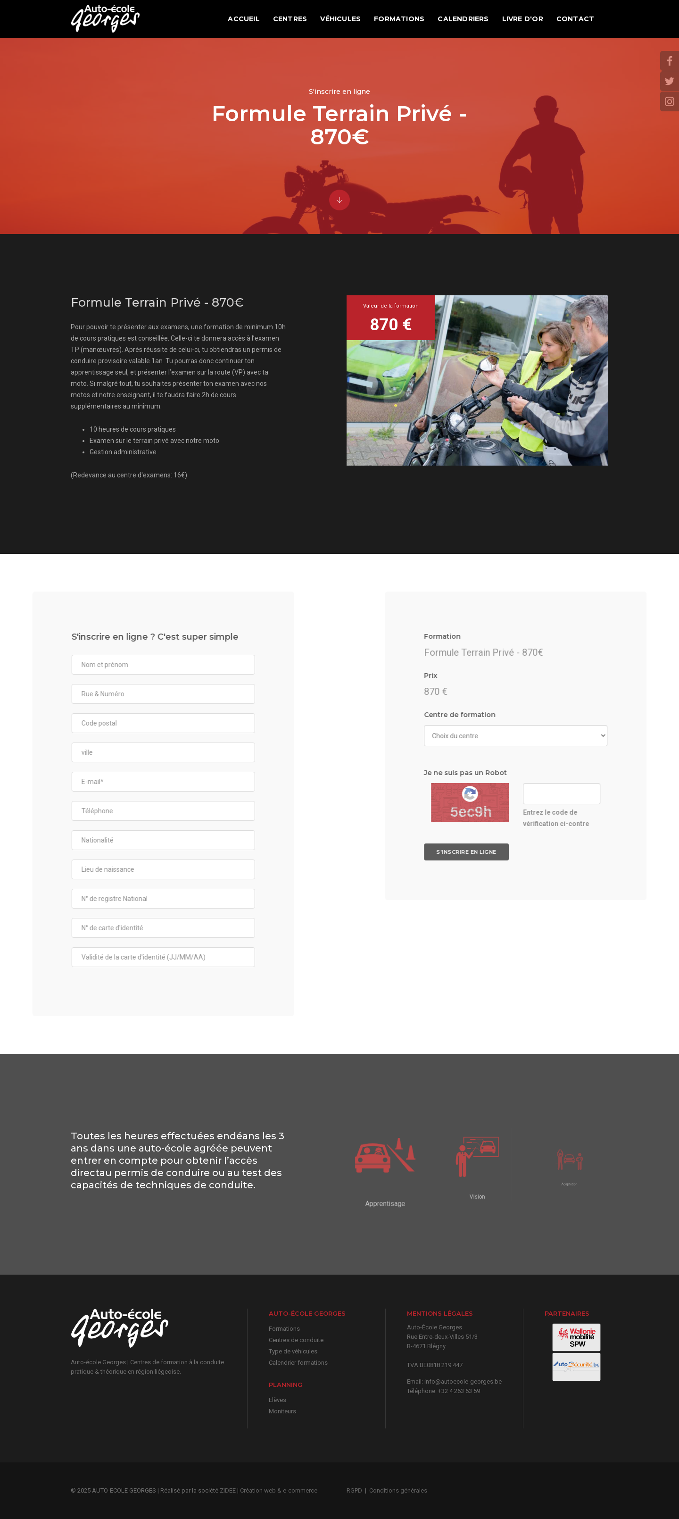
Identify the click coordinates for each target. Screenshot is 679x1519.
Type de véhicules (293, 1351)
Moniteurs (282, 1411)
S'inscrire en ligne (623, 852)
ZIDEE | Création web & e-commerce (268, 1490)
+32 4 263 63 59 (459, 1390)
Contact (575, 19)
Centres (290, 19)
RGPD (354, 1490)
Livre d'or (522, 19)
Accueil (243, 19)
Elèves (277, 1399)
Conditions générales (398, 1490)
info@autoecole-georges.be (463, 1381)
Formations (399, 19)
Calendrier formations (298, 1362)
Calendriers (463, 19)
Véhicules (340, 19)
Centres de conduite (296, 1340)
